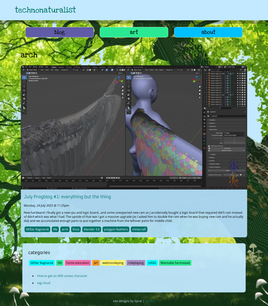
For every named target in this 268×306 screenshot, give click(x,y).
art (134, 32)
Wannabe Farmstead (175, 263)
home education (77, 263)
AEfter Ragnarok (37, 229)
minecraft (139, 229)
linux (76, 229)
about (209, 32)
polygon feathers (116, 229)
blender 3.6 (92, 229)
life (55, 229)
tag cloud (43, 283)
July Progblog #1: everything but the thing (67, 197)
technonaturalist (45, 10)
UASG (152, 263)
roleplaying (136, 263)
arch (65, 229)
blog (60, 32)
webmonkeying (113, 263)
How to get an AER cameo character (62, 276)
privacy (150, 301)
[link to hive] (226, 10)
